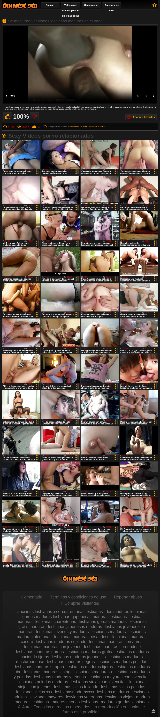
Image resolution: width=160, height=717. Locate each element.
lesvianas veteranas (84, 697)
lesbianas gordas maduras (103, 621)
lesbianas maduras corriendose (112, 646)
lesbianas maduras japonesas (79, 656)
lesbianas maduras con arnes (116, 641)
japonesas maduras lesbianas (100, 616)
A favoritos (154, 5)
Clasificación (91, 5)
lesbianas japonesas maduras (75, 626)
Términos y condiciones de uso (78, 597)
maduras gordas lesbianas (125, 702)
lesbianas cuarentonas (55, 621)
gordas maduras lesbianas (46, 616)
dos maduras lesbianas (127, 611)
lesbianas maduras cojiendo (61, 641)
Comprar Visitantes (81, 603)
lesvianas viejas (119, 697)
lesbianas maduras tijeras (90, 666)
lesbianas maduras (108, 631)
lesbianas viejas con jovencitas (99, 681)
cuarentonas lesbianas (82, 611)
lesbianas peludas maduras (43, 681)
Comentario (31, 597)
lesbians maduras (113, 692)
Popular (50, 5)
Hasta (153, 711)
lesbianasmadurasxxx (74, 692)
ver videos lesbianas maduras (92, 126)
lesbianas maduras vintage (48, 671)
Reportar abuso (128, 597)
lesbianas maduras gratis (89, 651)
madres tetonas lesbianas (75, 702)
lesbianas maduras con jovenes (52, 646)
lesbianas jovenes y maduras (62, 631)
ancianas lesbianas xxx (38, 611)
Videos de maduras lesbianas (20, 5)
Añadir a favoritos (144, 117)
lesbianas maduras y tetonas (60, 677)
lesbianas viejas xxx (34, 692)
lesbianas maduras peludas (122, 661)
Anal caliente (73, 126)
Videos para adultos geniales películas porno (71, 10)
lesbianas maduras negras (71, 661)
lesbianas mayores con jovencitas (119, 677)
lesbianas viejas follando (76, 687)
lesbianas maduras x (94, 671)
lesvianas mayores (46, 697)
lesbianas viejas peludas (123, 687)
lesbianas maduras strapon (39, 666)
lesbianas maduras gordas (40, 651)
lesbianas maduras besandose (81, 636)
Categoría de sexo (112, 8)
